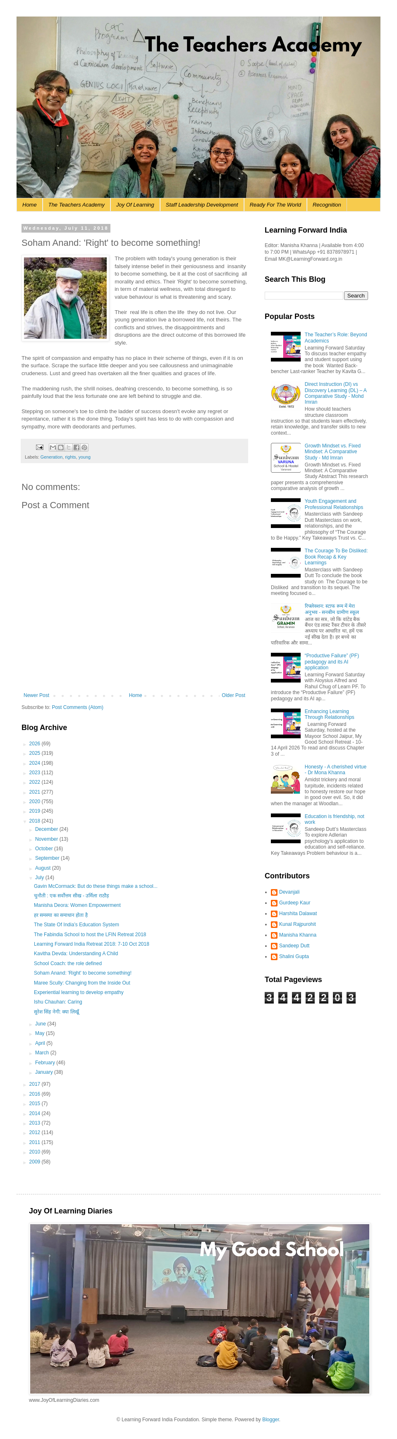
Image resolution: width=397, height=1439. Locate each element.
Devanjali (289, 892)
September (48, 858)
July (40, 877)
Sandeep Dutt (294, 946)
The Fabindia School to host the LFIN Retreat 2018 (90, 934)
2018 (35, 821)
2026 (35, 744)
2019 (35, 811)
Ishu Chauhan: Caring (58, 1002)
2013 (35, 1123)
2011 (35, 1142)
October (44, 849)
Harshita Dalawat (298, 913)
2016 (35, 1094)
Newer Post (36, 695)
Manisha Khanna (297, 935)
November (47, 839)
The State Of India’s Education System (76, 925)
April (40, 1043)
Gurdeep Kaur (294, 903)
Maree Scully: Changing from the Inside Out (82, 983)
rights (70, 456)
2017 (35, 1084)
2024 (35, 763)
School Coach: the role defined (68, 963)
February (45, 1063)
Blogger (270, 1419)
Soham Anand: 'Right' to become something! (83, 973)
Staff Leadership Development (202, 205)
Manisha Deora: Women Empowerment (77, 905)
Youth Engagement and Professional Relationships (334, 504)
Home (29, 205)
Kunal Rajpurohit (297, 924)
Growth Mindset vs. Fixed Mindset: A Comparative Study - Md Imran (333, 452)
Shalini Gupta (294, 956)
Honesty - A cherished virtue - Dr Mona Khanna (335, 769)
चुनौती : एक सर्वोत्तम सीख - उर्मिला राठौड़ (71, 896)
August (43, 868)
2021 (35, 792)
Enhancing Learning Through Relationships (329, 714)
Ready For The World (275, 205)
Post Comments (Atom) (77, 707)
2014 (35, 1113)
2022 (35, 782)
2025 (35, 753)
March (42, 1053)
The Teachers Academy (76, 205)
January (44, 1072)
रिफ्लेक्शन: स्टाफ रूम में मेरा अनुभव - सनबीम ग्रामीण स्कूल (332, 609)
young (85, 456)
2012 (35, 1132)
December (47, 829)
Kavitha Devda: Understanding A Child (76, 953)
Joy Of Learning (135, 205)
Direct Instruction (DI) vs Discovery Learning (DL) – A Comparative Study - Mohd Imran (335, 393)
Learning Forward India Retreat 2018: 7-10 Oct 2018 (91, 944)
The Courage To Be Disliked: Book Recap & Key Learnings (336, 557)
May (40, 1033)
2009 (35, 1162)
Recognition (327, 205)
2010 (35, 1152)
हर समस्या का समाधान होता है (61, 915)
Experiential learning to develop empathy (79, 992)
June (41, 1024)
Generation (51, 456)
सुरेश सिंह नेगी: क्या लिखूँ (56, 1012)
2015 (35, 1103)
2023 (35, 772)
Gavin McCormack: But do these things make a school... (96, 886)
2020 (35, 801)
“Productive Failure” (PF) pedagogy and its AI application (332, 662)
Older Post (233, 695)
